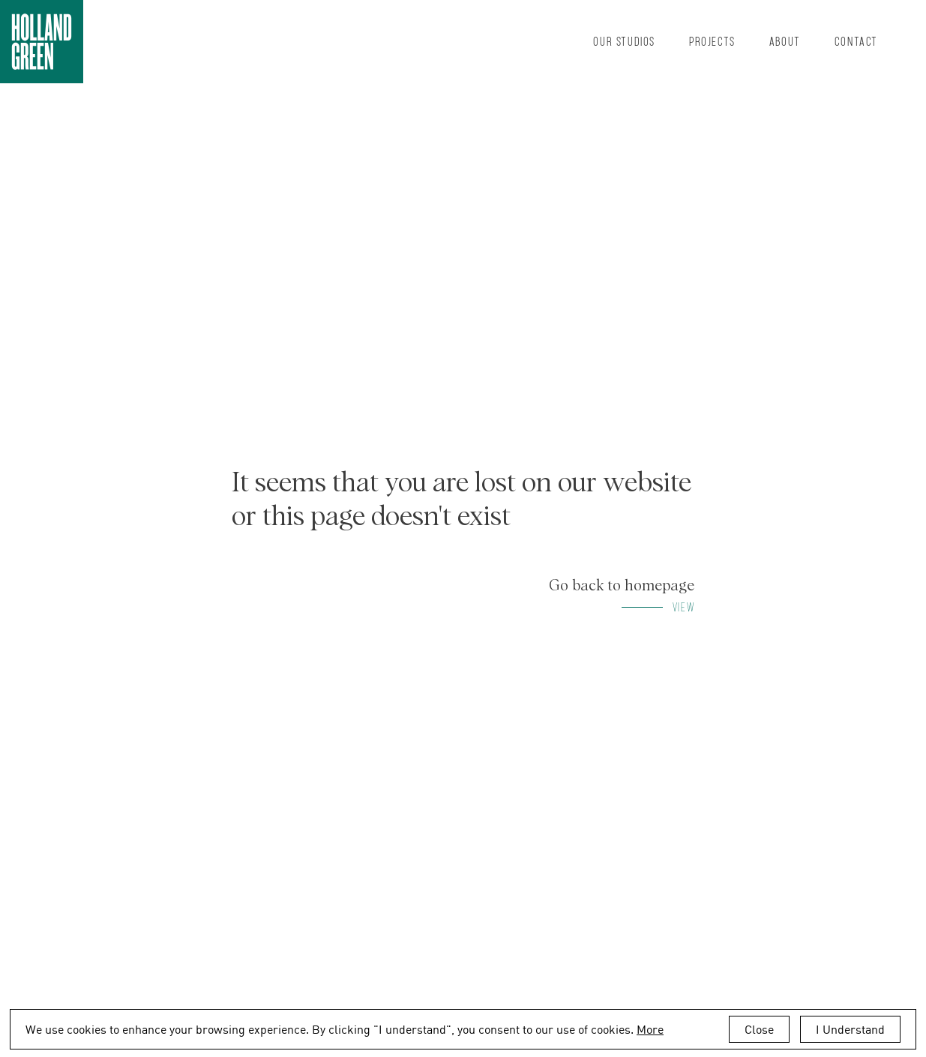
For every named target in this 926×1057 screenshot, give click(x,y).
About (785, 41)
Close (759, 1029)
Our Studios (624, 41)
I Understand (850, 1029)
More (650, 1029)
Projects (712, 41)
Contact (856, 41)
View (683, 606)
